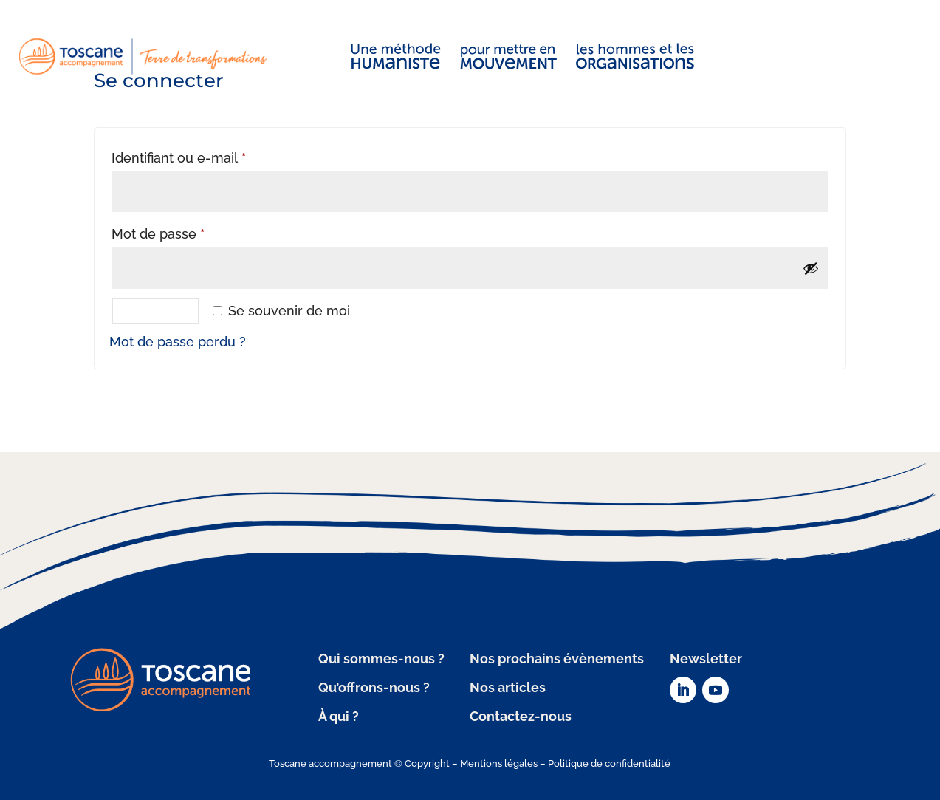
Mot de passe (192, 231)
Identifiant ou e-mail (213, 155)
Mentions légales (499, 763)
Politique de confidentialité (609, 763)
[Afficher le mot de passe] (811, 268)
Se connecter (155, 310)
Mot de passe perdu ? (177, 341)
